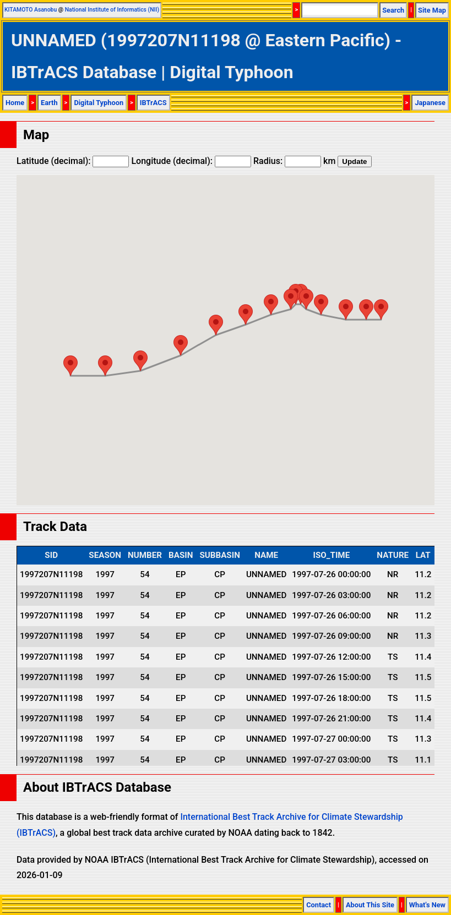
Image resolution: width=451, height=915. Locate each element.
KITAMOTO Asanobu (30, 9)
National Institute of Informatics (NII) (112, 9)
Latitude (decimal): (73, 161)
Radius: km (294, 161)
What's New (427, 905)
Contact (318, 905)
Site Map (432, 10)
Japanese (430, 102)
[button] (381, 309)
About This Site (370, 905)
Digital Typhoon (98, 102)
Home (15, 102)
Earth (49, 102)
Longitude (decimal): (191, 161)
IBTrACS (153, 102)
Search (393, 10)
